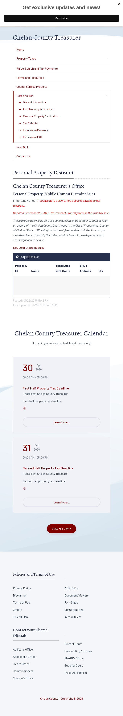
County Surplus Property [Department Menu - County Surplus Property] (31, 86)
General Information (32, 102)
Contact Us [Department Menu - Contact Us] (23, 156)
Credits (17, 609)
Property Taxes (26, 58)
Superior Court (73, 665)
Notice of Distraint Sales (28, 247)
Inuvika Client (72, 617)
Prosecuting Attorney (78, 651)
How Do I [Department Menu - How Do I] (22, 147)
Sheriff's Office (74, 658)
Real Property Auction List (36, 109)
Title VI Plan (20, 617)
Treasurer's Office (75, 672)
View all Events (61, 528)
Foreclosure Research (33, 130)
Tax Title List (28, 123)
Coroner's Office (23, 678)
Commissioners (23, 671)
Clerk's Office (21, 664)
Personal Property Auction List (39, 116)
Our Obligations (74, 609)
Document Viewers (76, 595)
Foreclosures (25, 95)
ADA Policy (71, 588)
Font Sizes (71, 602)
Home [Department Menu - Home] (20, 49)
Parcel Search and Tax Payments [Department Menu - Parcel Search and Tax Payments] (37, 68)
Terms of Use (21, 602)
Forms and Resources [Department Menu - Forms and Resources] (30, 77)
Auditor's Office (23, 649)
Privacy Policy (22, 588)
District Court (73, 644)
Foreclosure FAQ (30, 137)
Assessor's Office (24, 656)
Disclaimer (20, 595)
